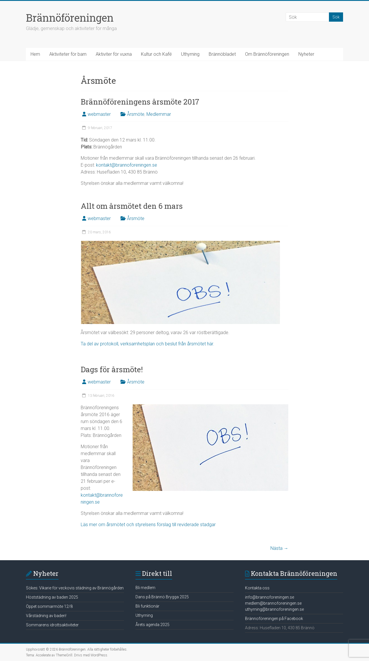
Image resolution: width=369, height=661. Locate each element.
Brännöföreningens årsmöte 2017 (140, 102)
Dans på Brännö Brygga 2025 (162, 597)
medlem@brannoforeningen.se (273, 603)
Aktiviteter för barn (67, 54)
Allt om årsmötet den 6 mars (132, 206)
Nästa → (279, 548)
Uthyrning (190, 54)
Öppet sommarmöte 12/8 (49, 606)
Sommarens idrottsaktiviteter (52, 625)
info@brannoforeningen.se (269, 597)
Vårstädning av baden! (46, 615)
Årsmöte (135, 114)
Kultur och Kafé (156, 54)
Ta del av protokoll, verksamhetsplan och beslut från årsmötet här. (147, 344)
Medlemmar (158, 114)
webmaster (99, 114)
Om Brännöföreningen (267, 54)
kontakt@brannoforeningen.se (126, 165)
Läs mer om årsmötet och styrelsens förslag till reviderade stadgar (148, 524)
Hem (35, 54)
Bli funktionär (147, 606)
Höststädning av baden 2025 (52, 597)
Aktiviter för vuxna (114, 54)
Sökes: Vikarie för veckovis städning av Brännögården (75, 588)
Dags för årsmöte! (112, 369)
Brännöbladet (222, 54)
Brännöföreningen (70, 18)
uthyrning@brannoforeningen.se (274, 609)
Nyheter (306, 54)
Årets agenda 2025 (152, 624)
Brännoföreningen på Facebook (274, 618)
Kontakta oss (257, 588)
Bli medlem (145, 587)
